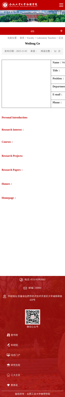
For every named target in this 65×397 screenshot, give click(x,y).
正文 (61, 38)
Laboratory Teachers (46, 38)
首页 (22, 38)
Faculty (30, 38)
